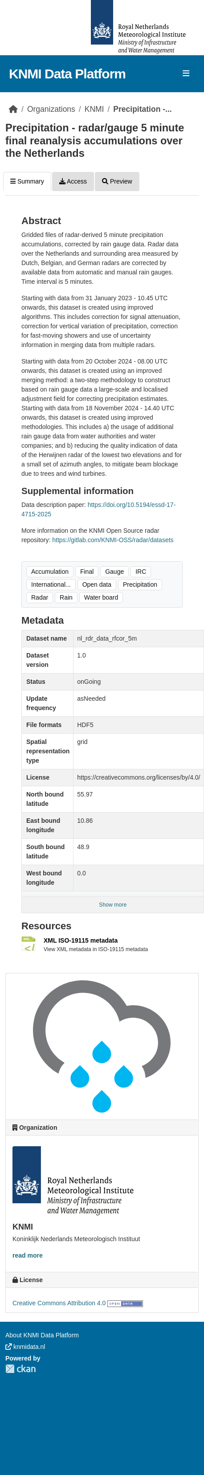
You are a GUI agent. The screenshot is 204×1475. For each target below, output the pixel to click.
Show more (112, 905)
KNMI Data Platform (67, 73)
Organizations (51, 109)
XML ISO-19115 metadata (81, 940)
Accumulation (50, 571)
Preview (117, 181)
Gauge (114, 571)
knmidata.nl (25, 1346)
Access (73, 181)
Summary (27, 181)
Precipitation (140, 584)
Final (87, 571)
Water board (101, 597)
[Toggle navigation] (186, 73)
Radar (39, 597)
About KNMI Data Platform (42, 1335)
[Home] (13, 109)
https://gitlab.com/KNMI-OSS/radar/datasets (112, 539)
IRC (140, 571)
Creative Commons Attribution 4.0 (59, 1303)
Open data (96, 584)
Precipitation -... (142, 109)
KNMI (94, 109)
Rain (66, 597)
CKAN (20, 1368)
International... (51, 584)
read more (27, 1255)
